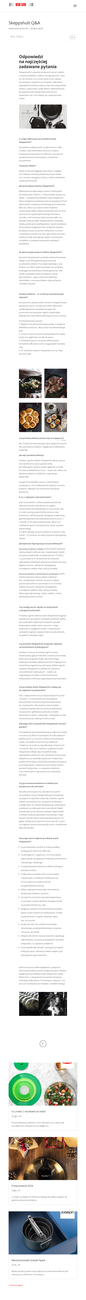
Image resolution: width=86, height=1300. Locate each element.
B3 (26, 28)
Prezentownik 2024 (22, 1185)
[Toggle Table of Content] (71, 37)
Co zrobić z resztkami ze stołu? (29, 1111)
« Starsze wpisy (16, 1285)
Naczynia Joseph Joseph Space (28, 1260)
